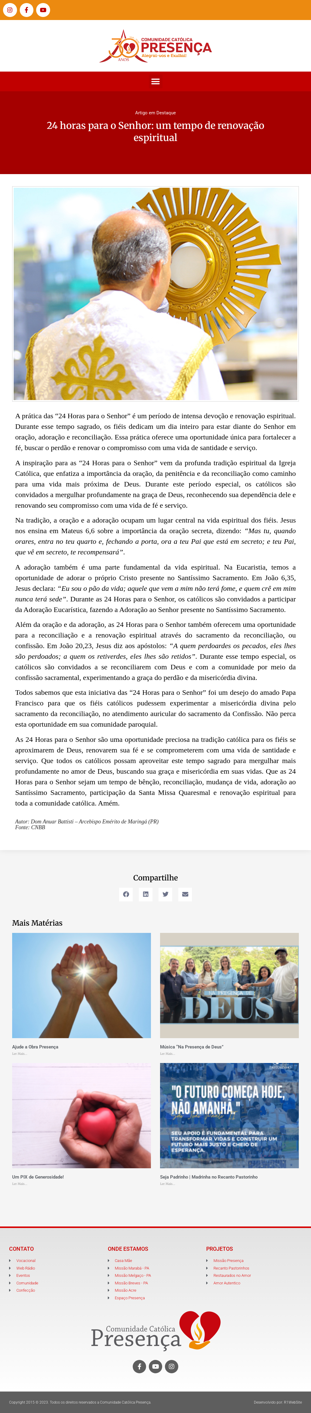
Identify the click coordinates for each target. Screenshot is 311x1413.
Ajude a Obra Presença (35, 1047)
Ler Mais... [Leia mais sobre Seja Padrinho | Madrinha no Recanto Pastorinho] (167, 1184)
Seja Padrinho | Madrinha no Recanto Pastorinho (209, 1177)
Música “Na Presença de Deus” (192, 1047)
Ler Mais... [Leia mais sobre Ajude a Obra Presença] (19, 1054)
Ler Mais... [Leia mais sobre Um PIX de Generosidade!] (19, 1184)
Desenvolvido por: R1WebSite (278, 1402)
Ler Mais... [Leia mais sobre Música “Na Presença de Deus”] (167, 1054)
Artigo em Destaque (155, 113)
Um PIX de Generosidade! (38, 1177)
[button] (155, 81)
